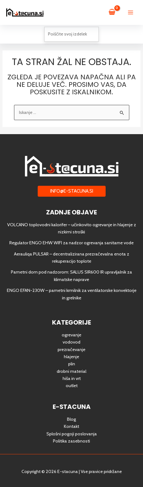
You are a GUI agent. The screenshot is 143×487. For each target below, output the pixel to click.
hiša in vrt (72, 378)
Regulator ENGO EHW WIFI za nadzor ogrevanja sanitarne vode (71, 243)
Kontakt (71, 426)
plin (71, 364)
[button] (72, 191)
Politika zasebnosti (71, 441)
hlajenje (71, 356)
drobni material (71, 371)
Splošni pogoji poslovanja (71, 434)
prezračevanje (71, 349)
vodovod (71, 342)
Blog (71, 419)
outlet (72, 385)
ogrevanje (71, 335)
